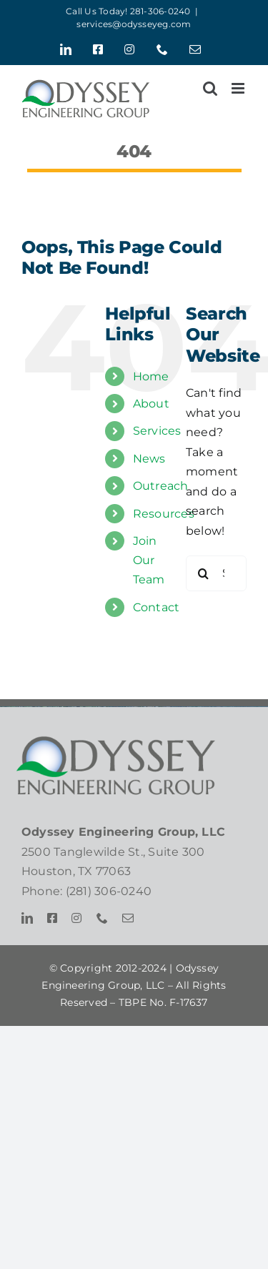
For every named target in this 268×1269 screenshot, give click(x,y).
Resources (163, 513)
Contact (156, 607)
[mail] (128, 918)
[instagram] (76, 918)
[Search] (204, 573)
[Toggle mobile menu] (239, 88)
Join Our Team (149, 560)
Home (151, 376)
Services (157, 431)
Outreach (161, 486)
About (151, 403)
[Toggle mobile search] (210, 88)
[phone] (102, 918)
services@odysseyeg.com (133, 24)
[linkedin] (27, 918)
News (149, 458)
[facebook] (52, 918)
